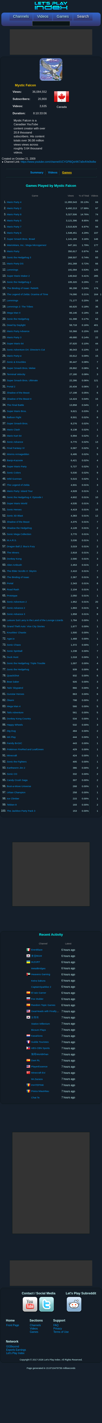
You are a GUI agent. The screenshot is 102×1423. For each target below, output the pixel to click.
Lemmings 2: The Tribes (20, 306)
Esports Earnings (16, 1349)
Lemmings (12, 269)
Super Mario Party (17, 466)
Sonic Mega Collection (19, 534)
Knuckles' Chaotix (16, 632)
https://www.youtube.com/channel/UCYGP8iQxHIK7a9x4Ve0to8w (58, 161)
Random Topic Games (43, 1005)
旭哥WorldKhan (39, 1054)
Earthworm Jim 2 (16, 767)
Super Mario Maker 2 (18, 275)
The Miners (13, 552)
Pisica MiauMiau (40, 1091)
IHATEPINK (37, 1085)
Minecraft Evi (38, 1072)
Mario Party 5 (14, 220)
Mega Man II (14, 312)
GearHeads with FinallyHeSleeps (49, 1011)
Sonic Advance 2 (16, 607)
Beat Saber (13, 681)
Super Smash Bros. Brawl (21, 239)
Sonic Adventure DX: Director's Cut (26, 349)
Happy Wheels (15, 724)
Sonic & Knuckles (16, 361)
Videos (52, 172)
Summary (37, 172)
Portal (10, 583)
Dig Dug (11, 730)
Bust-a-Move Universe (19, 786)
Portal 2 (11, 386)
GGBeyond (12, 1346)
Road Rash (13, 589)
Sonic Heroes (14, 509)
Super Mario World (17, 503)
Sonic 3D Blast (15, 515)
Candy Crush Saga (17, 780)
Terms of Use (61, 1332)
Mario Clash (13, 429)
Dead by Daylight (16, 325)
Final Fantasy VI (16, 448)
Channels (35, 1325)
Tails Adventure (15, 712)
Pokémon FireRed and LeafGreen (25, 749)
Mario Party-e (14, 355)
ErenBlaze (36, 949)
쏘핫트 (35, 1017)
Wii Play (11, 737)
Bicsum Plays (38, 1029)
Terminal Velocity (16, 374)
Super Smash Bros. (17, 423)
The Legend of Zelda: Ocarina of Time (27, 294)
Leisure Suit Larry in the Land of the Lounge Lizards (35, 620)
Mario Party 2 (14, 208)
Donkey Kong (14, 558)
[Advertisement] (51, 42)
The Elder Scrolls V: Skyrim (22, 571)
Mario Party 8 (14, 214)
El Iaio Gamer (38, 992)
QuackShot (13, 675)
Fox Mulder (37, 998)
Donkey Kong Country (19, 718)
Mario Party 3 (14, 337)
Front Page (12, 1325)
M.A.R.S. (12, 540)
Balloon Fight (14, 417)
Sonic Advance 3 (16, 614)
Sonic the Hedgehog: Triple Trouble (26, 663)
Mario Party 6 (14, 232)
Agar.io (11, 638)
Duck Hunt (12, 657)
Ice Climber (13, 798)
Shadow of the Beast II (19, 398)
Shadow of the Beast (18, 392)
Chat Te (35, 1097)
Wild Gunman (14, 478)
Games (34, 1332)
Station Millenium (40, 1023)
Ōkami (10, 700)
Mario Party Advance (18, 331)
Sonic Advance (15, 441)
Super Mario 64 (15, 343)
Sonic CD (12, 773)
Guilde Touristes (40, 1041)
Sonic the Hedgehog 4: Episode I (25, 497)
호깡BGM (36, 955)
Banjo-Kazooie (15, 460)
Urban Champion (16, 792)
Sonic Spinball (14, 650)
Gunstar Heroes (15, 694)
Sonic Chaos (14, 644)
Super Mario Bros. (17, 411)
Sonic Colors (14, 472)
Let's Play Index (15, 1353)
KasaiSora (36, 1035)
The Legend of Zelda (18, 484)
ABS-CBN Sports (40, 1048)
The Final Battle (15, 405)
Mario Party (13, 251)
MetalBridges (38, 968)
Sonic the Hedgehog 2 (19, 282)
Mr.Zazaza (36, 1079)
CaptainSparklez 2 (41, 986)
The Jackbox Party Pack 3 (21, 810)
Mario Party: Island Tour (20, 491)
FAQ (55, 1325)
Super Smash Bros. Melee (21, 368)
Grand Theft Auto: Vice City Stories (26, 626)
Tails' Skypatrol (15, 687)
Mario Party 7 (14, 226)
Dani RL (35, 1060)
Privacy (57, 1328)
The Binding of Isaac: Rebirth (23, 288)
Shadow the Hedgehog (19, 528)
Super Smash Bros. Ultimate (22, 380)
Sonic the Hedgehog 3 (19, 257)
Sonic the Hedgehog (18, 318)
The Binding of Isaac (18, 577)
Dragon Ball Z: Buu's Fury (21, 546)
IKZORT (35, 962)
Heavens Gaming (40, 974)
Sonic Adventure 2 (17, 601)
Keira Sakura (38, 980)
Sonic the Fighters (17, 761)
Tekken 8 (12, 804)
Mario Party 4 (14, 202)
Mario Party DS (15, 263)
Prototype (12, 595)
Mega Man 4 (14, 706)
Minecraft (12, 755)
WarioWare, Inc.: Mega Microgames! (26, 245)
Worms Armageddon (18, 454)
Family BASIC (14, 743)
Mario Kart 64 (14, 435)
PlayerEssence (39, 1066)
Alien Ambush (14, 564)
